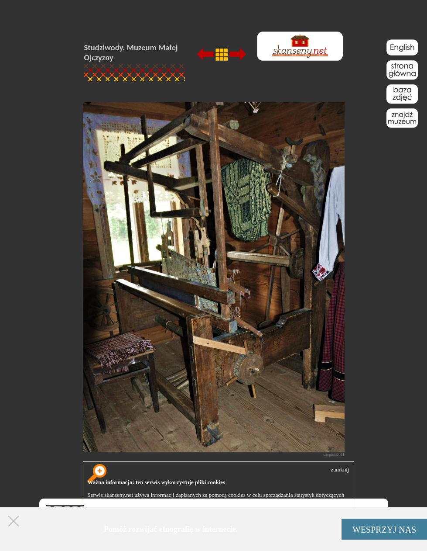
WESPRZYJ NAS (384, 529)
